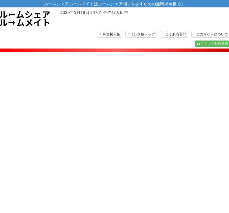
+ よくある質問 (174, 34)
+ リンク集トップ (141, 34)
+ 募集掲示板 (110, 34)
